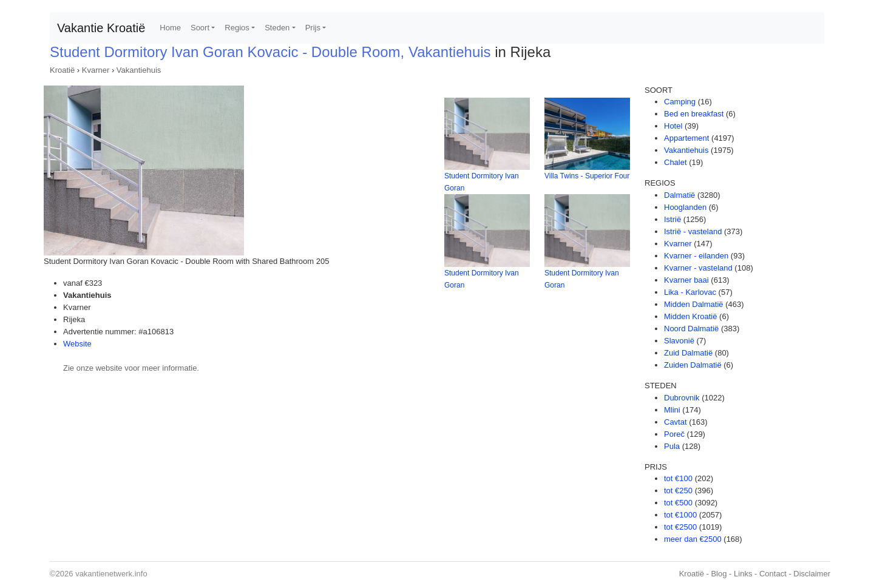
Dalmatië (679, 195)
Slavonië (679, 340)
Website (77, 343)
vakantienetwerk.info (111, 573)
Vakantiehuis (139, 70)
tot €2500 (680, 526)
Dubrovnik (682, 397)
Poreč (674, 434)
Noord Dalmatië (691, 328)
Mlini (672, 409)
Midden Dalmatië (693, 304)
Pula (672, 446)
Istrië (672, 219)
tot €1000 (680, 514)
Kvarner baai (686, 280)
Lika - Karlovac (690, 292)
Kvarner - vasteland (698, 267)
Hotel (673, 125)
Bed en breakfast (693, 113)
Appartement (686, 138)
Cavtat (675, 422)
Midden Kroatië (690, 316)
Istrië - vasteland (693, 231)
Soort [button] (200, 27)
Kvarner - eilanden (696, 255)
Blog (719, 573)
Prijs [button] (312, 27)
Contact (773, 573)
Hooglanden (685, 207)
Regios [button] (237, 27)
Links (743, 573)
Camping (680, 101)
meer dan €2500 (693, 539)
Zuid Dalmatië (688, 352)
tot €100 (678, 478)
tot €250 (678, 490)
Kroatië (62, 70)
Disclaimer (811, 573)
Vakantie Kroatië (101, 28)
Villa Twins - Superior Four (586, 176)
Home (170, 27)
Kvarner (96, 70)
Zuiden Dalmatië (693, 364)
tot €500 (678, 502)
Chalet (675, 162)
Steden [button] (277, 27)
